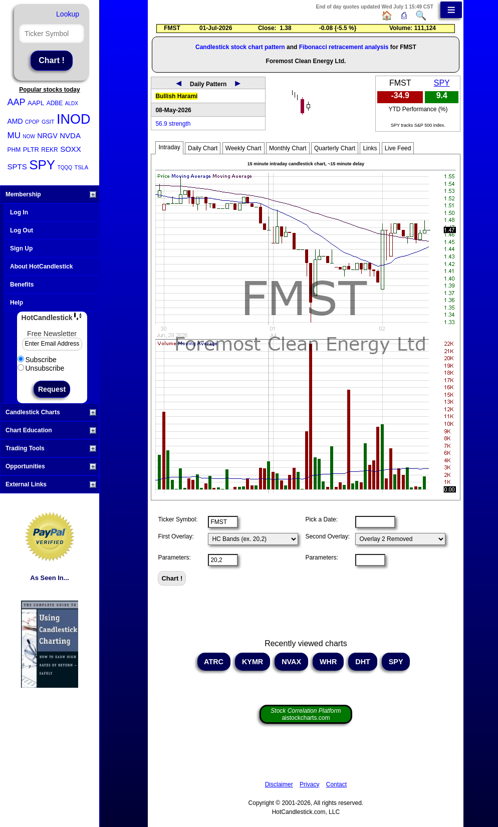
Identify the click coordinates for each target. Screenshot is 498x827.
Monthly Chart (288, 148)
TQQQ (65, 167)
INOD (74, 119)
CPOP (32, 122)
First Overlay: (175, 536)
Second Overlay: (327, 536)
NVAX (291, 662)
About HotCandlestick (41, 266)
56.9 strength (172, 123)
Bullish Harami (176, 96)
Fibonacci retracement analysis (344, 47)
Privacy (309, 784)
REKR (49, 149)
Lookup (67, 14)
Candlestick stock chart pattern (240, 47)
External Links (51, 484)
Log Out (21, 230)
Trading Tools (51, 448)
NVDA (70, 135)
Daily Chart (202, 148)
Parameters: (174, 557)
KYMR (252, 662)
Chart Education (51, 430)
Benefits (22, 284)
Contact (336, 784)
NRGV (47, 136)
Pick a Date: (321, 519)
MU (14, 135)
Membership (51, 194)
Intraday (169, 147)
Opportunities (51, 466)
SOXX (70, 149)
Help (16, 302)
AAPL (36, 103)
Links (370, 148)
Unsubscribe (41, 368)
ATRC (213, 662)
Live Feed (398, 148)
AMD (15, 121)
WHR (328, 662)
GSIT (48, 122)
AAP (17, 102)
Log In (19, 212)
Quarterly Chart (334, 148)
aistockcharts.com (306, 714)
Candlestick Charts (51, 412)
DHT (362, 662)
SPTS (17, 166)
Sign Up (21, 248)
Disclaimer (279, 784)
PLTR (31, 149)
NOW (29, 136)
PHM (14, 149)
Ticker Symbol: (177, 519)
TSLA (82, 167)
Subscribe (37, 360)
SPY (42, 164)
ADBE (55, 103)
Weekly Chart (243, 148)
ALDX (71, 103)
